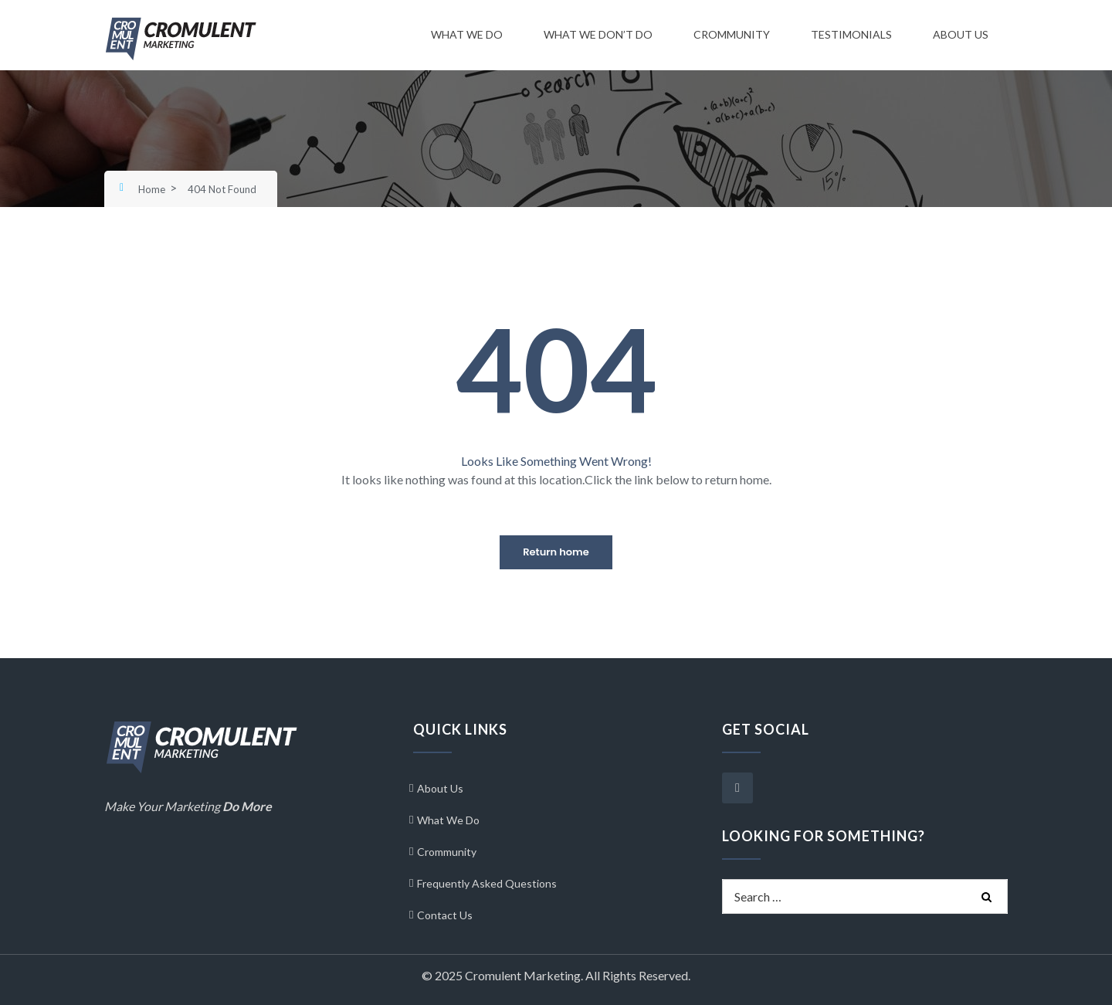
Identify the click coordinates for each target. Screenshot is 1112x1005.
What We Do (467, 34)
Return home (555, 552)
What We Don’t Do (598, 34)
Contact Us (445, 915)
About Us (960, 34)
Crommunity (731, 34)
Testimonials (851, 34)
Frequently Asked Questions (487, 883)
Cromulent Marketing (523, 975)
